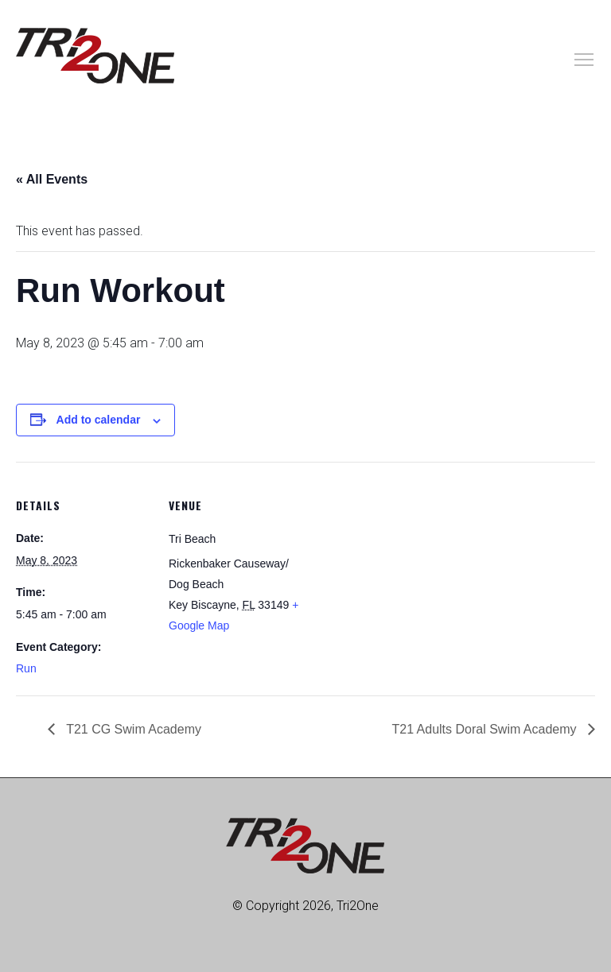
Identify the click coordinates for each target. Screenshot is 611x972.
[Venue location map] (405, 572)
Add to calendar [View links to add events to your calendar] (98, 419)
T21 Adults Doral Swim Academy (485, 729)
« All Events (52, 179)
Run (26, 668)
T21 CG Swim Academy (132, 729)
